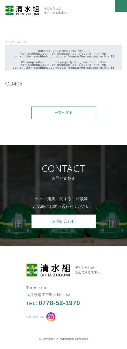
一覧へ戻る (64, 113)
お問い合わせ (63, 221)
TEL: (53, 303)
